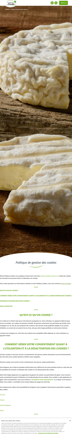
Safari (2, 410)
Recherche (55, 2)
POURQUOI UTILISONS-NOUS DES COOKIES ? (15, 301)
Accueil (7, 9)
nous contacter (66, 283)
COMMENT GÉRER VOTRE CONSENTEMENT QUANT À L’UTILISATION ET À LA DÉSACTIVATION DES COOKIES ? (36, 296)
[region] (36, 427)
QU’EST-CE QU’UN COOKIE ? (9, 290)
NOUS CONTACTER (6, 306)
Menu (64, 3)
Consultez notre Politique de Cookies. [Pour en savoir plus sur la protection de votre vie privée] (48, 433)
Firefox (2, 400)
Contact (52, 2)
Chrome (2, 395)
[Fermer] (70, 420)
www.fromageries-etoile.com (49, 276)
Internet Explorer (5, 405)
